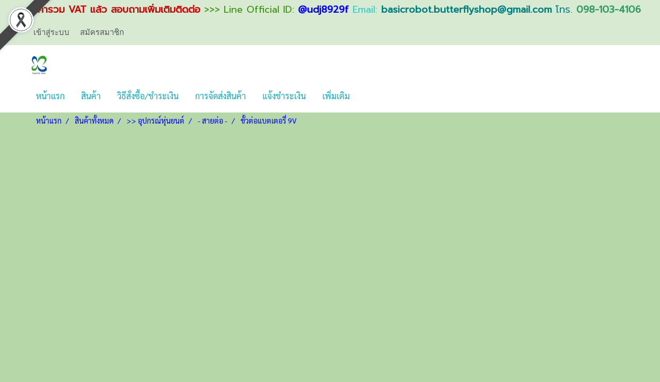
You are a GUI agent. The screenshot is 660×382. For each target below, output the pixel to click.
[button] (367, 96)
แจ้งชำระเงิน (284, 95)
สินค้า (91, 95)
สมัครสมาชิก (102, 32)
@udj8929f (323, 9)
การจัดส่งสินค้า (220, 95)
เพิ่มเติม (336, 95)
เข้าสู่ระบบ (51, 32)
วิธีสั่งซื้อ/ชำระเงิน (148, 95)
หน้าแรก (50, 95)
